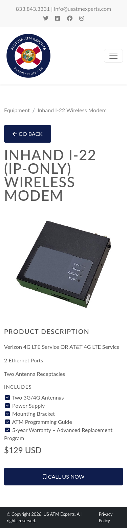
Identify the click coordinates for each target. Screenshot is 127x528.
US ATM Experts (59, 514)
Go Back (28, 133)
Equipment (17, 110)
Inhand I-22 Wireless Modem (72, 110)
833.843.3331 (33, 8)
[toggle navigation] (113, 56)
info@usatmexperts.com (82, 8)
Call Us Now (64, 476)
